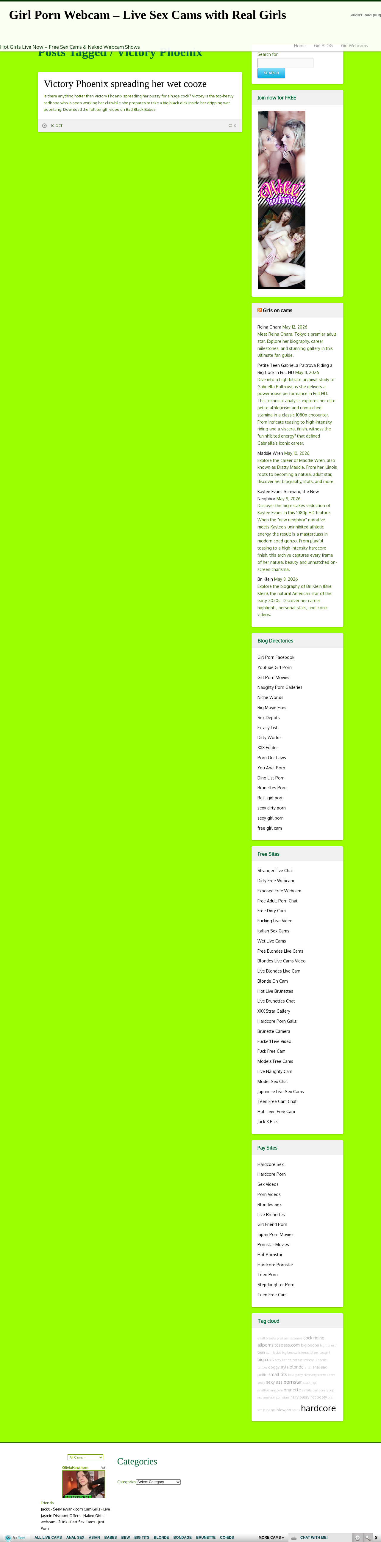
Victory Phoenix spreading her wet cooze (125, 83)
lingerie (321, 1360)
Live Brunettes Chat (276, 1000)
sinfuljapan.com (313, 1390)
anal (308, 1367)
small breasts (266, 1338)
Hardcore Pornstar (275, 1264)
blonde (297, 1366)
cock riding (313, 1337)
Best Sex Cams (82, 1521)
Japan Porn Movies (275, 1234)
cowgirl (325, 1352)
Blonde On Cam (272, 981)
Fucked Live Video (274, 1041)
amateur (269, 1397)
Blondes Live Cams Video (281, 960)
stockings (309, 1382)
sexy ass (274, 1382)
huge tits (269, 1410)
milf (333, 1345)
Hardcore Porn (271, 1174)
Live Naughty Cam (274, 1071)
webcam (48, 1521)
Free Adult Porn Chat (277, 900)
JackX (45, 1509)
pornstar (293, 1382)
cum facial (273, 1352)
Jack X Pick (267, 1121)
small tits (277, 1374)
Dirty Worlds (269, 737)
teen (261, 1352)
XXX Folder (267, 747)
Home (300, 45)
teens (296, 1410)
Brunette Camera (273, 1031)
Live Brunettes (271, 1214)
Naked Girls (93, 1515)
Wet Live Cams (271, 940)
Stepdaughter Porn (275, 1284)
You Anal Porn (271, 767)
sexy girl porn (270, 817)
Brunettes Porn (272, 787)
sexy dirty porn (271, 807)
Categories (126, 1481)
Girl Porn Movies (273, 677)
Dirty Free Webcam (275, 880)
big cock (265, 1359)
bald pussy (295, 1375)
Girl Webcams (354, 45)
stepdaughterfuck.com (319, 1375)
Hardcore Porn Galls (277, 1021)
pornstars (282, 1397)
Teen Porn (267, 1274)
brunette (292, 1389)
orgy (278, 1360)
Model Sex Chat (272, 1081)
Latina (286, 1360)
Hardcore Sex (270, 1164)
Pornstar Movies (273, 1244)
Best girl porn (270, 797)
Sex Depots (268, 717)
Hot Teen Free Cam (276, 1111)
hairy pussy (300, 1397)
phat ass (282, 1338)
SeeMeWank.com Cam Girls (76, 1509)
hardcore (318, 1407)
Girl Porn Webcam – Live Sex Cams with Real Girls (147, 15)
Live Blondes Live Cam (278, 970)
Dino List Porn (271, 777)
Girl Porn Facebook (275, 657)
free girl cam (269, 828)
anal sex (320, 1367)
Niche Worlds (270, 697)
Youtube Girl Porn (274, 667)
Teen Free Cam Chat (277, 1101)
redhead (309, 1360)
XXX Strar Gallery (273, 1011)
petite (262, 1374)
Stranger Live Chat (275, 870)
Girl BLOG (323, 45)
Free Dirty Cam (271, 910)
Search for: (268, 54)
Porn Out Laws (271, 757)
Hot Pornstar (269, 1254)
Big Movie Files (271, 707)
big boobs (310, 1345)
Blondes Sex (269, 1204)
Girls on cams (277, 310)
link (376, 1449)
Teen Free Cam (272, 1294)
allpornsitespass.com (278, 1344)
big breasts (289, 1352)
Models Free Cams (275, 1061)
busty (261, 1382)
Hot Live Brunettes (275, 991)
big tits (325, 1345)
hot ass (297, 1360)
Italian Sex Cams (273, 930)
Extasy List (267, 727)
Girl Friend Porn (272, 1224)
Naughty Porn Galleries (279, 687)
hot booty (318, 1397)
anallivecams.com (269, 1390)
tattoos (262, 1367)
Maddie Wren (270, 453)
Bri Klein (265, 579)
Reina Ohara (269, 326)
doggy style (278, 1367)
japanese (296, 1338)
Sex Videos (268, 1184)
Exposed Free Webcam (279, 890)
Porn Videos (269, 1194)
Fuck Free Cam (271, 1051)
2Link (62, 1521)
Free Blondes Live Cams (280, 951)
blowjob (284, 1409)
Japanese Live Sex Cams (280, 1091)
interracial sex (308, 1352)
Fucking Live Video (275, 920)
